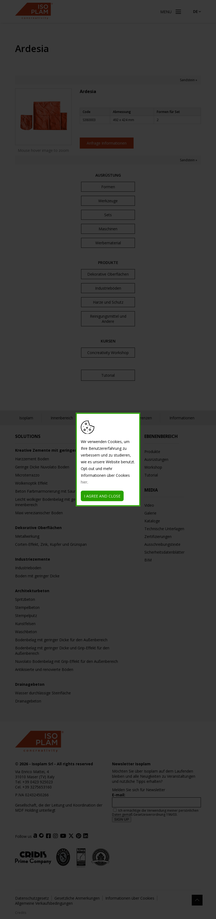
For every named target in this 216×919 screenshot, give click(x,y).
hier (84, 482)
